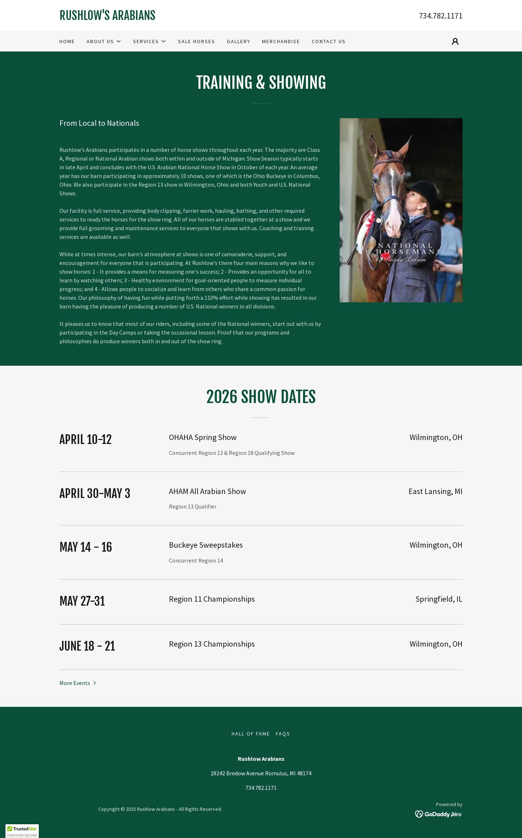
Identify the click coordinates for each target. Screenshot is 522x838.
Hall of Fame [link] (251, 733)
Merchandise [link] (281, 41)
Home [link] (67, 41)
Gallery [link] (238, 41)
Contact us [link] (329, 41)
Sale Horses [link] (196, 41)
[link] (160, 17)
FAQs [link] (283, 733)
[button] (104, 41)
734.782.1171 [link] (441, 16)
